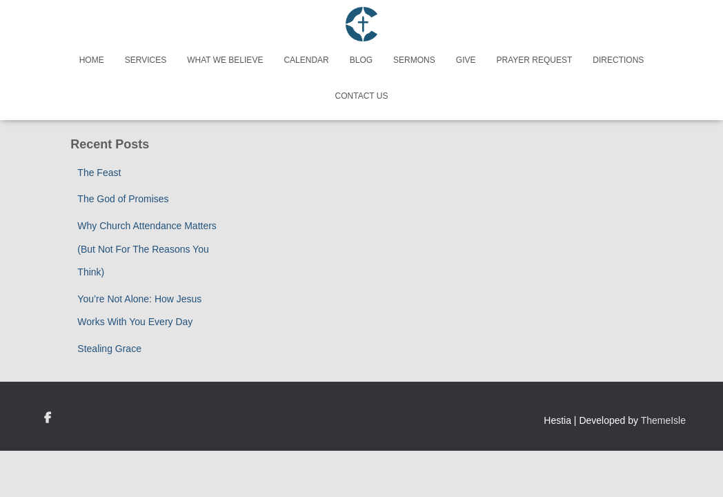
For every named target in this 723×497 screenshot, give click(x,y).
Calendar (306, 60)
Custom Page (47, 418)
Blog (361, 60)
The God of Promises (122, 198)
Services (145, 60)
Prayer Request (534, 60)
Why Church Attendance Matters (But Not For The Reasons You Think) (147, 248)
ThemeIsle (663, 420)
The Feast (99, 172)
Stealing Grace (109, 348)
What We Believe (225, 60)
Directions (618, 60)
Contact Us (361, 96)
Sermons (414, 60)
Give (466, 60)
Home (91, 60)
